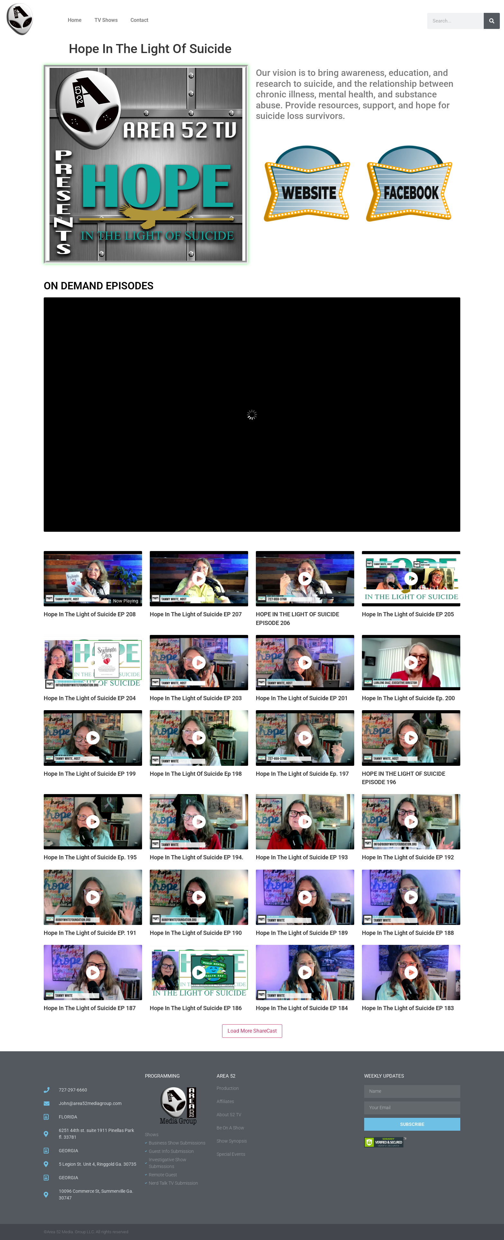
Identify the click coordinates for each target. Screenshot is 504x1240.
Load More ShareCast (252, 1031)
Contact (139, 20)
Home (75, 20)
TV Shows (106, 20)
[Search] (492, 21)
